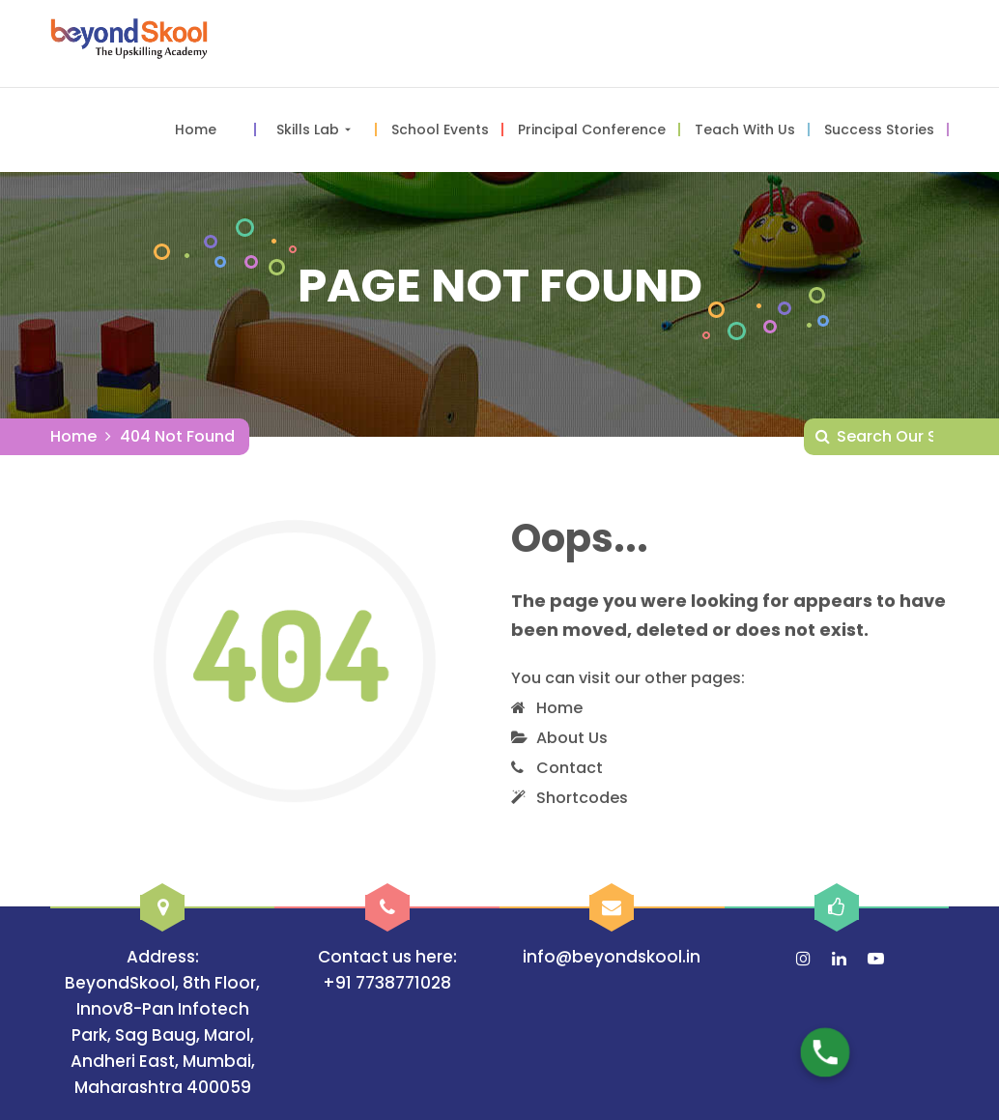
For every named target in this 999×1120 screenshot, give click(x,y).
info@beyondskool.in (611, 956)
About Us (572, 738)
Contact (569, 768)
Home (73, 436)
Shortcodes (582, 798)
